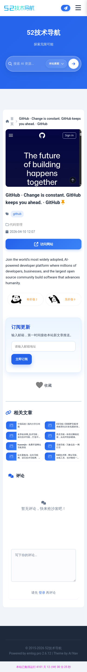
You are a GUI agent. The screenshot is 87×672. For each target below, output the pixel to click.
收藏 (48, 385)
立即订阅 (22, 359)
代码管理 (16, 224)
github (17, 214)
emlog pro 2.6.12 (39, 653)
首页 (10, 121)
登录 (42, 592)
